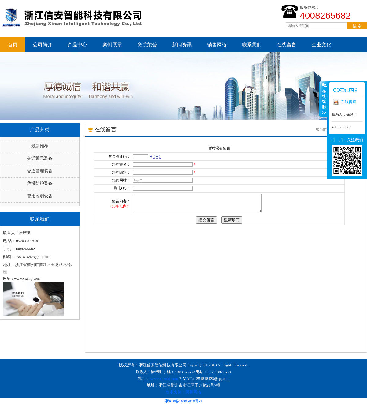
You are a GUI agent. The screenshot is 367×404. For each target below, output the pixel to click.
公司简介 (42, 44)
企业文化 (321, 44)
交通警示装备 (40, 158)
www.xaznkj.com (164, 378)
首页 (12, 44)
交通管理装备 (40, 171)
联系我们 (251, 44)
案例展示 (112, 44)
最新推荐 (39, 146)
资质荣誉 (147, 44)
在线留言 (286, 44)
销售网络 (217, 44)
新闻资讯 (182, 44)
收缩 (323, 99)
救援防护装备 (40, 183)
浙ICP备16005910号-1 (183, 401)
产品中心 (77, 44)
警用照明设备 (40, 196)
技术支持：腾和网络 (183, 392)
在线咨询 (345, 102)
